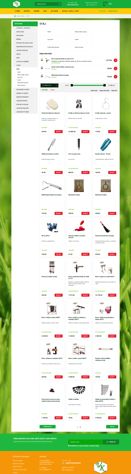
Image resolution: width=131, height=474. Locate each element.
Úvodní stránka (19, 16)
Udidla (18, 54)
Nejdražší (114, 83)
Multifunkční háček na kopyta (60, 67)
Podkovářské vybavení (22, 82)
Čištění (19, 72)
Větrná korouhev (21, 85)
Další (112, 419)
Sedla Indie (19, 35)
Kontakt (27, 11)
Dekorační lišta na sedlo (24, 46)
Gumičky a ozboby (22, 93)
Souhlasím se (83, 438)
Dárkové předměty (22, 97)
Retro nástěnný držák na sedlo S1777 (62, 51)
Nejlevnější (94, 83)
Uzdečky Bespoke (22, 50)
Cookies (15, 465)
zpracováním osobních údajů (89, 438)
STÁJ (18, 69)
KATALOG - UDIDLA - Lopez (70, 11)
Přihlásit (102, 11)
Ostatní (19, 80)
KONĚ (18, 58)
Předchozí (47, 419)
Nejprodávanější (104, 83)
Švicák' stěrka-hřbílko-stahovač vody (62, 59)
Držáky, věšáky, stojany (23, 74)
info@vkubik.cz (93, 5)
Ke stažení (54, 11)
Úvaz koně (19, 77)
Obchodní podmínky (18, 456)
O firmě (17, 11)
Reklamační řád (17, 459)
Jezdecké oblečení (22, 108)
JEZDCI (18, 65)
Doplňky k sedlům (22, 104)
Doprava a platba (17, 453)
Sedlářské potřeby (22, 89)
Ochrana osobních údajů (20, 462)
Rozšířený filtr (46, 77)
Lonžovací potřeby (22, 112)
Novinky (36, 11)
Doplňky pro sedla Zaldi (24, 43)
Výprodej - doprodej (23, 28)
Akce (45, 11)
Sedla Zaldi (20, 32)
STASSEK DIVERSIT (22, 100)
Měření (18, 39)
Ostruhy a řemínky (22, 61)
